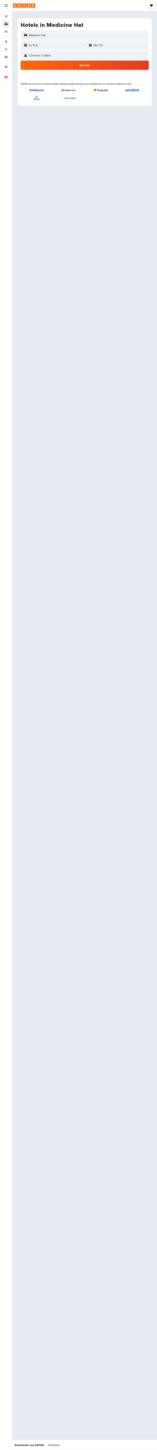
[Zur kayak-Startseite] (24, 5)
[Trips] (6, 67)
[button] (6, 5)
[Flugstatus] (6, 49)
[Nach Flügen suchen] (6, 16)
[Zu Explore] (6, 41)
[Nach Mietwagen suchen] (6, 31)
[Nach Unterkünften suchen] (6, 24)
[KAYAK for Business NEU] (6, 56)
